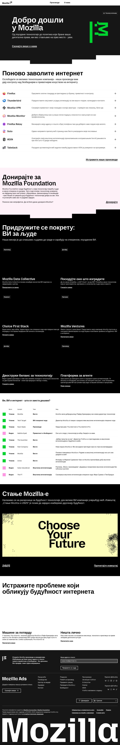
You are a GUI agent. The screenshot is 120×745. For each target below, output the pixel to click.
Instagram (108, 681)
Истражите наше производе (102, 159)
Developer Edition (89, 680)
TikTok (114, 681)
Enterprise (86, 682)
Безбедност (64, 688)
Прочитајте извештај (106, 565)
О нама (67, 3)
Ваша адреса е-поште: (68, 657)
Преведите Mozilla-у (67, 685)
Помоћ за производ (67, 680)
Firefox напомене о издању (92, 691)
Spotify (116, 681)
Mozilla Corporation (30, 710)
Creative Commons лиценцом (33, 714)
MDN (84, 688)
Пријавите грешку (66, 682)
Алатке (84, 685)
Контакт (40, 688)
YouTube (114, 689)
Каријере (41, 685)
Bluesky (106, 681)
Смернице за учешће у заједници (83, 713)
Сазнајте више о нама (24, 46)
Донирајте (112, 202)
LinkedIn (111, 681)
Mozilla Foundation (43, 710)
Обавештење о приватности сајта (83, 710)
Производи (54, 3)
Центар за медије (44, 682)
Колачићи (100, 710)
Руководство (42, 680)
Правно (108, 710)
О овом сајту (100, 713)
